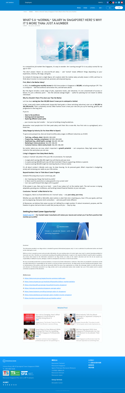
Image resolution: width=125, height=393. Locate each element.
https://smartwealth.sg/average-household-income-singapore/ (45, 287)
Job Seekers (10, 2)
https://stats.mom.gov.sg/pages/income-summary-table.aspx (44, 281)
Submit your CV (28, 217)
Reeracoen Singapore (58, 365)
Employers (28, 2)
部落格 (85, 8)
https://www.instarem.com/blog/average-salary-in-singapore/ (45, 294)
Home (25, 14)
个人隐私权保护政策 (94, 362)
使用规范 (91, 365)
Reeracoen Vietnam (58, 373)
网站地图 (91, 367)
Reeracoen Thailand (58, 363)
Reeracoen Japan (57, 375)
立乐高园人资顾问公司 (58, 370)
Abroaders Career (57, 383)
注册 (119, 8)
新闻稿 (79, 8)
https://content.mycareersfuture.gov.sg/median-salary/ (42, 301)
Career (25, 28)
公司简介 (91, 360)
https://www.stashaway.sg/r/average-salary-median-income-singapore (48, 297)
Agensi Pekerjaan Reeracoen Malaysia (64, 368)
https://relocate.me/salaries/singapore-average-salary (42, 291)
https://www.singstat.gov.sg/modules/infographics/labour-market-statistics (49, 284)
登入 (110, 8)
